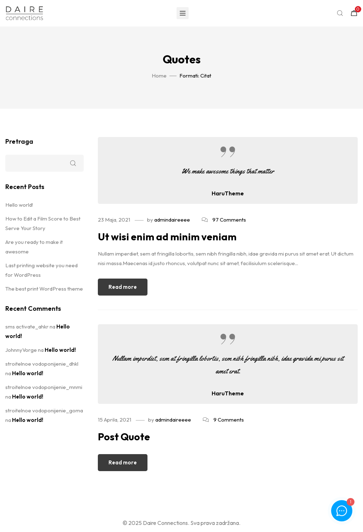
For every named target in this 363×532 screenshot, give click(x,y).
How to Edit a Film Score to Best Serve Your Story (42, 223)
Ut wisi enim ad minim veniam (167, 236)
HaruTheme (228, 193)
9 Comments (228, 419)
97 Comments (229, 219)
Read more (122, 287)
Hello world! (19, 204)
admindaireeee (172, 219)
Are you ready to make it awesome (34, 247)
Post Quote (124, 436)
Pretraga (19, 141)
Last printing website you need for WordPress (41, 270)
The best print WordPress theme (44, 288)
